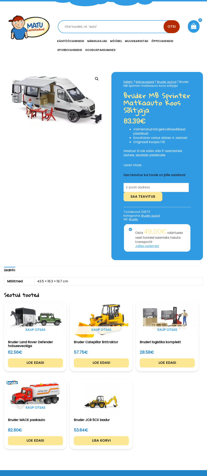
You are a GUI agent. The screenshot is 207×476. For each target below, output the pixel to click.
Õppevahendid (162, 41)
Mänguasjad (97, 41)
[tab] (10, 270)
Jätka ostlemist (147, 246)
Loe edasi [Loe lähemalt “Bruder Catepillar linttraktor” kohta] (63, 370)
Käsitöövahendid (70, 41)
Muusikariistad (136, 41)
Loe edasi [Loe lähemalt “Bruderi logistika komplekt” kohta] (103, 370)
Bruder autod (167, 82)
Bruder (133, 220)
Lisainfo (10, 270)
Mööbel (116, 41)
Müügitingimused (181, 450)
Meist (132, 442)
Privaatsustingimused (183, 437)
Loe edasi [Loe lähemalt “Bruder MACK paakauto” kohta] (144, 370)
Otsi (172, 26)
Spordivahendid (69, 50)
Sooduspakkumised (100, 50)
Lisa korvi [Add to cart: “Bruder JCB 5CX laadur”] (184, 370)
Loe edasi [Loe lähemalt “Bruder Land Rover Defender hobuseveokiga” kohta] (22, 374)
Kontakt (134, 433)
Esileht (128, 82)
